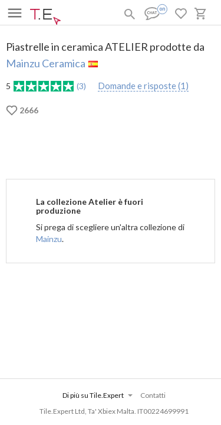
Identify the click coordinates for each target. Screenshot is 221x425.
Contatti (153, 395)
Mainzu (49, 239)
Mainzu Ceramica (45, 63)
